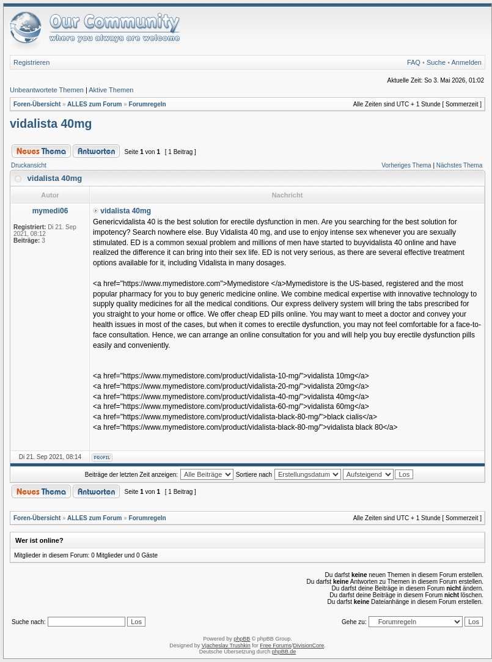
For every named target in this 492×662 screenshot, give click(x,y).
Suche (436, 62)
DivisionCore (308, 645)
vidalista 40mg (51, 123)
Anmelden (466, 62)
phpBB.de (284, 652)
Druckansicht (28, 165)
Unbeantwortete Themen (47, 90)
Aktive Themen (111, 90)
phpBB (241, 639)
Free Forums (276, 645)
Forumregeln (147, 104)
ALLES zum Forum (94, 104)
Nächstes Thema (459, 165)
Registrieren (31, 62)
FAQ (413, 62)
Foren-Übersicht (37, 104)
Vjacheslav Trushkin (226, 645)
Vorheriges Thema (406, 165)
